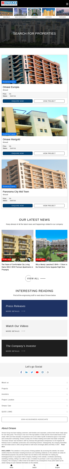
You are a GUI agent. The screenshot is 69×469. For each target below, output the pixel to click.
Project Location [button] (8, 400)
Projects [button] (5, 389)
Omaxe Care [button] (6, 406)
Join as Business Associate (34, 419)
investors (5, 394)
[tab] (34, 382)
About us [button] (5, 383)
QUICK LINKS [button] (7, 412)
